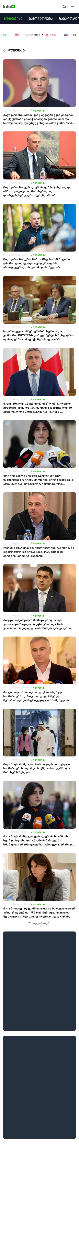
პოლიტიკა (13, 19)
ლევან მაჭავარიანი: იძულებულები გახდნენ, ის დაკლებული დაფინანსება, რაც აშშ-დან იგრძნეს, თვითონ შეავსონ (38, 551)
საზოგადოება (41, 19)
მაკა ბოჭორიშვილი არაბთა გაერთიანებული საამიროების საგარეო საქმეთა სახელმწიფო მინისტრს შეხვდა (36, 768)
